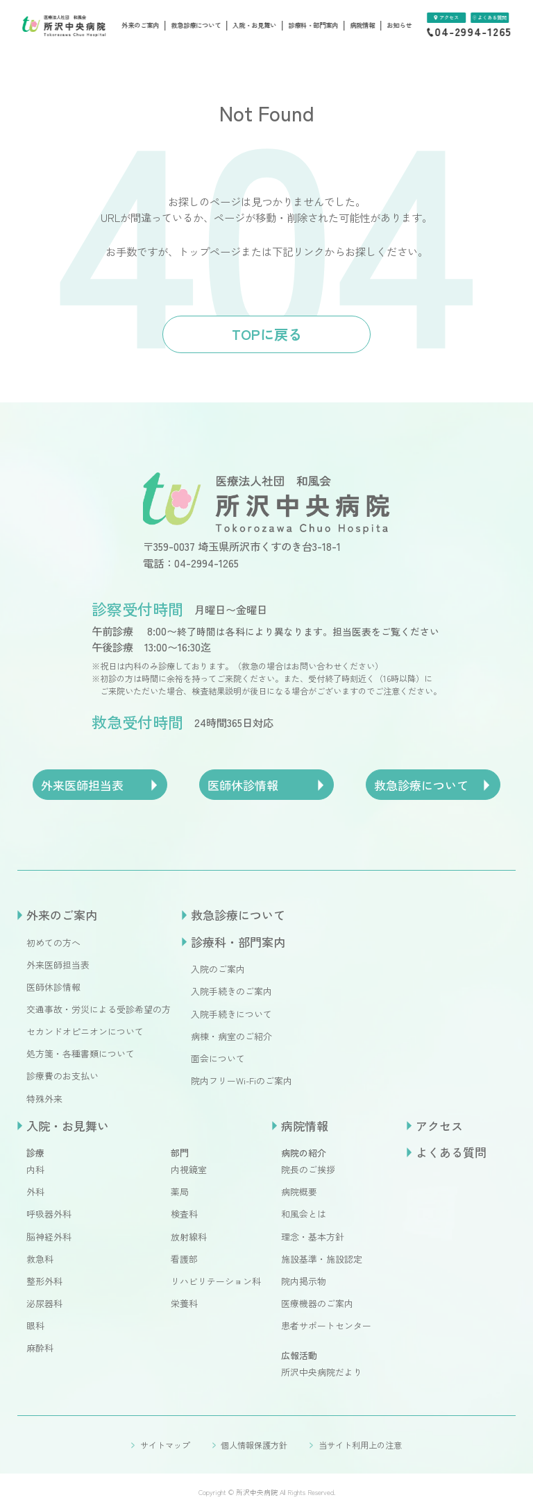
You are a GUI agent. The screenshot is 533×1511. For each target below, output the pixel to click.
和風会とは (303, 1213)
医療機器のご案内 (317, 1303)
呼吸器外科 (48, 1213)
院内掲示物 (303, 1281)
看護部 (184, 1258)
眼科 (35, 1325)
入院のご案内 (218, 968)
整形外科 (44, 1281)
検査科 (184, 1213)
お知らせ (399, 25)
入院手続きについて (231, 1014)
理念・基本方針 (312, 1236)
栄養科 (184, 1303)
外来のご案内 (140, 25)
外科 (35, 1191)
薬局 (180, 1191)
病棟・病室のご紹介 (231, 1036)
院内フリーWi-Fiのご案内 (241, 1080)
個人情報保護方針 (254, 1445)
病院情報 (362, 25)
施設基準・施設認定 (321, 1258)
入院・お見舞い (254, 25)
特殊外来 (44, 1098)
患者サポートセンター (326, 1325)
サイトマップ (165, 1445)
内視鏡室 (189, 1169)
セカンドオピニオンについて (85, 1031)
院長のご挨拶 (308, 1169)
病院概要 (299, 1191)
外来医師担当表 (58, 964)
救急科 (39, 1258)
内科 (35, 1169)
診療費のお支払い (62, 1075)
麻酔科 (39, 1347)
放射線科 (189, 1236)
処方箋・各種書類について (80, 1053)
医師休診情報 (53, 986)
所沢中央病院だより (321, 1371)
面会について (218, 1058)
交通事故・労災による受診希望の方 (98, 1009)
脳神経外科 (48, 1236)
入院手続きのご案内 (231, 991)
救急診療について (196, 25)
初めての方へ (53, 942)
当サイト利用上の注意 (360, 1445)
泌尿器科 (44, 1303)
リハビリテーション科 (216, 1281)
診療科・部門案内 (313, 25)
